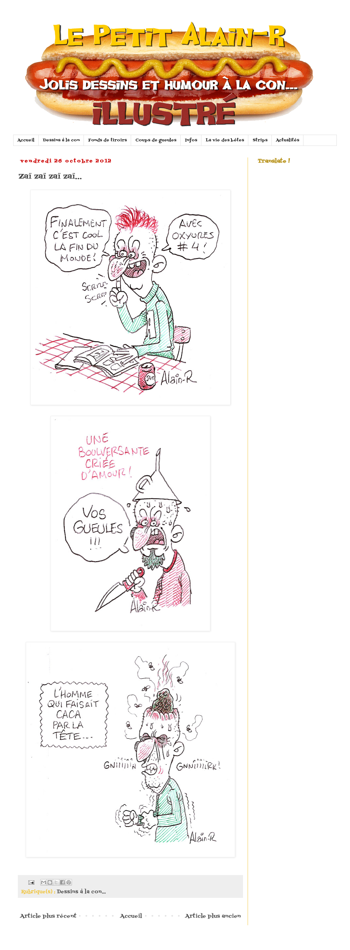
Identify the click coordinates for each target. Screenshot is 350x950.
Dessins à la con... (81, 892)
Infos (191, 140)
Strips (260, 140)
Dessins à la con (61, 140)
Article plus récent (48, 916)
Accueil (26, 140)
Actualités (287, 140)
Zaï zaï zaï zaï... (50, 176)
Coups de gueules (155, 140)
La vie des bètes (225, 140)
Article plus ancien (213, 916)
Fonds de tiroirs (107, 140)
